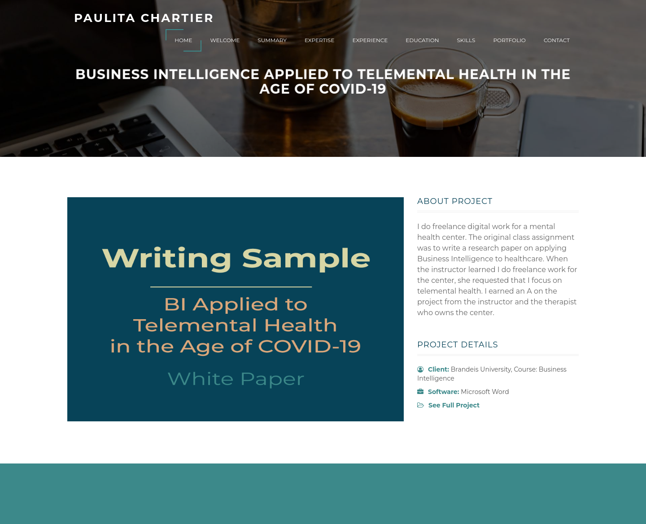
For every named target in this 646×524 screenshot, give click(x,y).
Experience (370, 40)
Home (183, 40)
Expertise (320, 40)
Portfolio (509, 40)
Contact (557, 40)
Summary (272, 40)
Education (422, 40)
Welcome (225, 40)
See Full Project (454, 405)
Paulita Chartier (144, 18)
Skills (466, 40)
